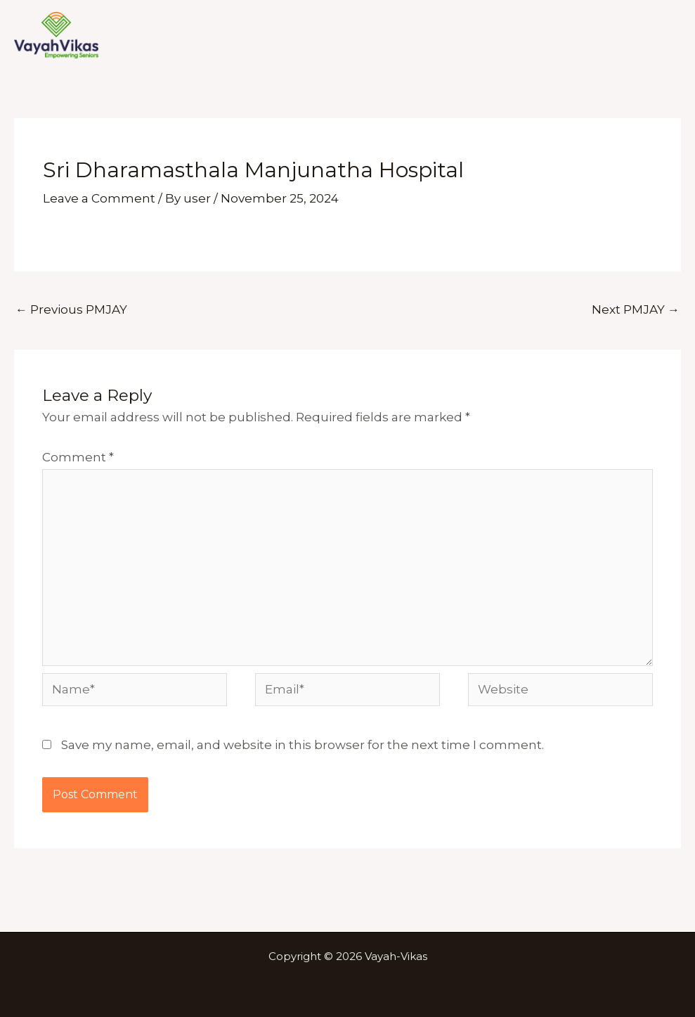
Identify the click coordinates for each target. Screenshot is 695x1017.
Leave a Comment (99, 198)
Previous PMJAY (71, 309)
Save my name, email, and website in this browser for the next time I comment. (302, 745)
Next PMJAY (636, 309)
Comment (78, 457)
